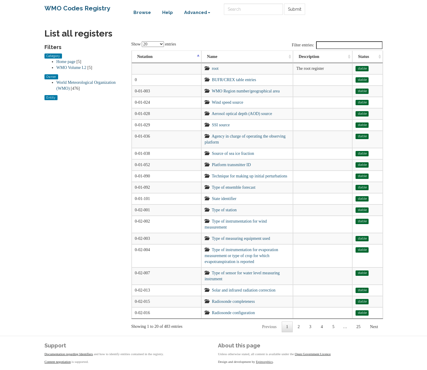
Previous (269, 327)
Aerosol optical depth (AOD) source (242, 113)
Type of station (224, 210)
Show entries (153, 44)
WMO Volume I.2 (71, 67)
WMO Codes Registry (77, 8)
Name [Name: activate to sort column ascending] (212, 56)
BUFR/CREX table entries (234, 80)
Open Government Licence (313, 354)
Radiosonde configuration (233, 313)
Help (167, 12)
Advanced (197, 12)
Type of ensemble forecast (233, 187)
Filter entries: (337, 45)
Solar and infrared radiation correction (243, 290)
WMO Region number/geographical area (246, 91)
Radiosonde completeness (233, 301)
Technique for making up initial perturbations (249, 176)
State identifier (224, 198)
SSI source (221, 125)
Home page (65, 61)
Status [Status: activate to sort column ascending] (363, 56)
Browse (142, 12)
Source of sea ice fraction (233, 153)
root (215, 68)
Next (374, 327)
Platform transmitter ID (231, 165)
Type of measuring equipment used (241, 238)
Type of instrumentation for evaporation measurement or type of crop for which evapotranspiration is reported (241, 256)
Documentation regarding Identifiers (68, 354)
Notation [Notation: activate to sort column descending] (145, 56)
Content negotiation (57, 361)
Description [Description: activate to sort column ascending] (309, 56)
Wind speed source (227, 102)
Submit (294, 9)
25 (358, 327)
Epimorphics (264, 361)
